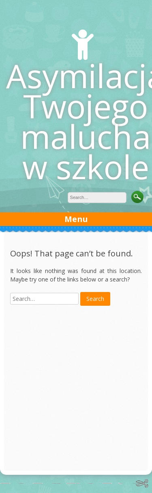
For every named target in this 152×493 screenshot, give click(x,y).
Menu (76, 219)
